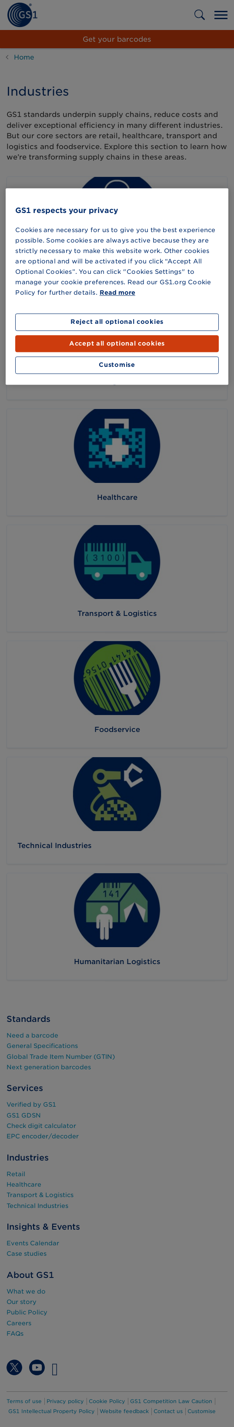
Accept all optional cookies (117, 343)
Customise (117, 365)
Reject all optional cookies (117, 322)
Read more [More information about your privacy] (117, 292)
